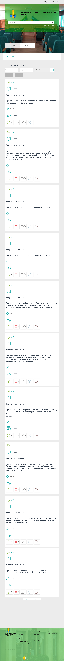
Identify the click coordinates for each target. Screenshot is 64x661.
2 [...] (26, 627)
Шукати (8, 75)
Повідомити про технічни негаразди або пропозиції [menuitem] (38, 642)
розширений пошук (49, 25)
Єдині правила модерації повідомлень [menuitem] (38, 638)
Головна (7, 56)
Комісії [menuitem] (20, 641)
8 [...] (35, 627)
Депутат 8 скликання (16, 95)
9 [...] (36, 627)
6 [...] (32, 627)
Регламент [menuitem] (21, 645)
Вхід (45, 1)
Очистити (19, 75)
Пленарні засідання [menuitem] (23, 644)
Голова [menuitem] (20, 637)
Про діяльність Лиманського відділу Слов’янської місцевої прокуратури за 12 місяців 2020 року (29, 102)
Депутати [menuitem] (21, 640)
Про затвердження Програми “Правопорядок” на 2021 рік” (31, 215)
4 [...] (29, 627)
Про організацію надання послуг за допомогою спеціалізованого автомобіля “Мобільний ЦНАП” (28, 598)
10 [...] (38, 627)
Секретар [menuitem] (21, 638)
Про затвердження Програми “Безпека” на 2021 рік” (30, 266)
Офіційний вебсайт (52, 636)
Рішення (13, 56)
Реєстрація (55, 1)
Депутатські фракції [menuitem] (23, 642)
